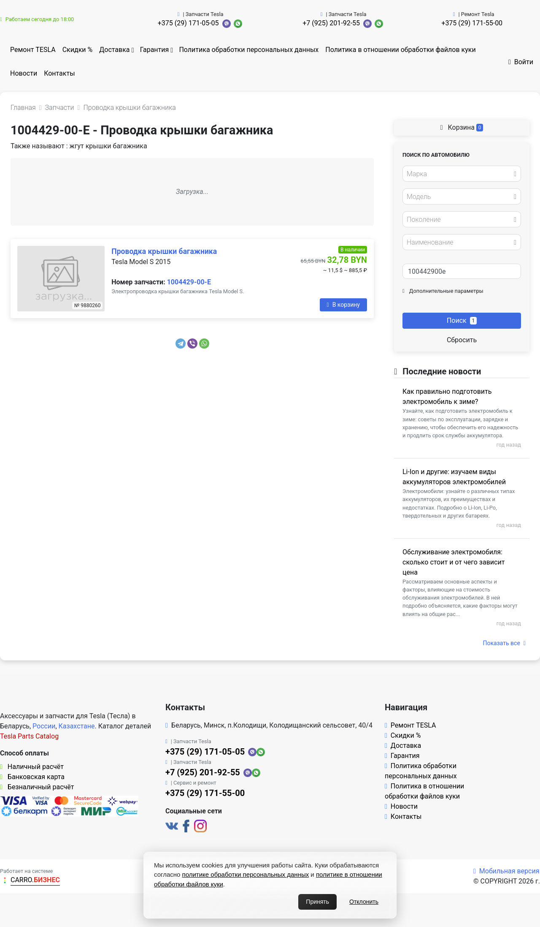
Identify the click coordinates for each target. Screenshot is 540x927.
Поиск (462, 320)
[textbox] (459, 174)
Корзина (461, 127)
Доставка (114, 50)
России (43, 726)
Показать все (504, 643)
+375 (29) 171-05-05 (188, 23)
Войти (520, 62)
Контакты (59, 73)
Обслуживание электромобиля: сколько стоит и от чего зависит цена (453, 562)
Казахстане (77, 726)
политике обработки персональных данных (245, 874)
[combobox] (462, 173)
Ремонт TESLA (33, 50)
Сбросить (462, 340)
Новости (23, 73)
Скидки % (77, 50)
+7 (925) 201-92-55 (331, 23)
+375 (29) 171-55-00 (471, 23)
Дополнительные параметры (442, 291)
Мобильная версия (506, 871)
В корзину (343, 304)
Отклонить (363, 901)
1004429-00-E (189, 282)
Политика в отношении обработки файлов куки (400, 50)
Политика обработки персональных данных (249, 50)
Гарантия (154, 50)
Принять (317, 901)
